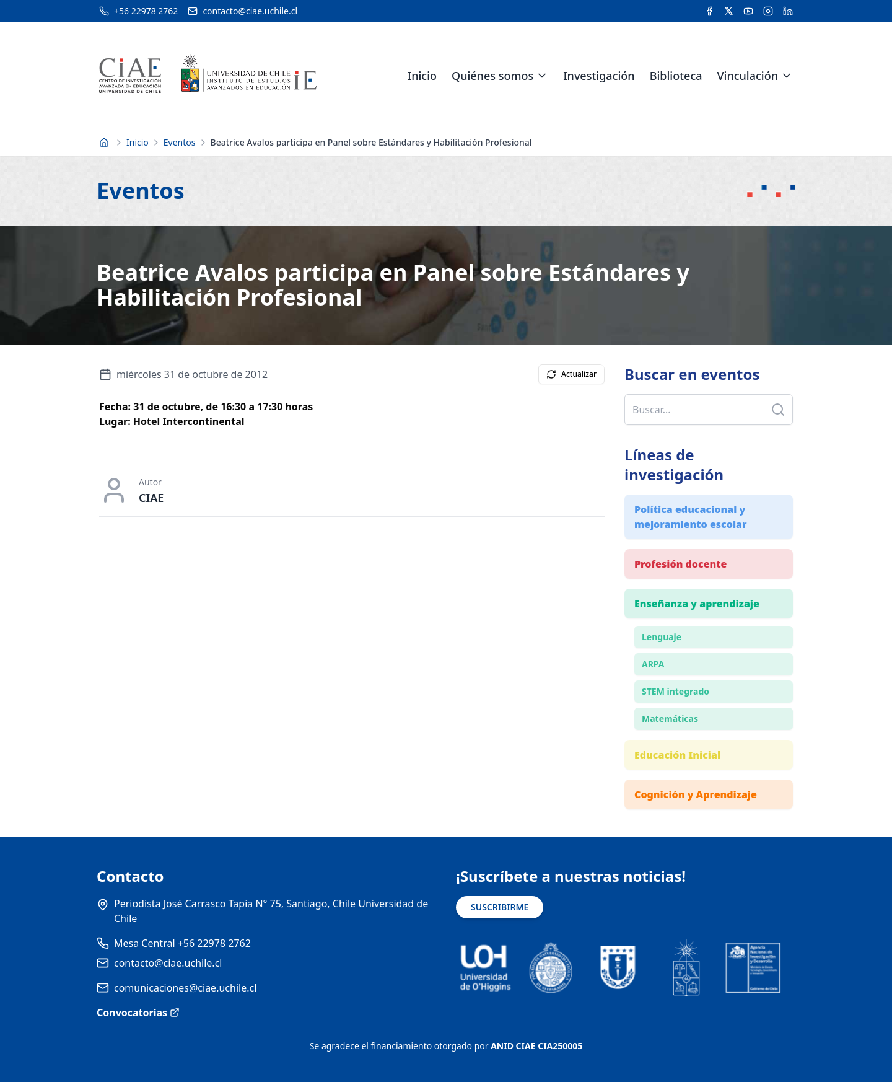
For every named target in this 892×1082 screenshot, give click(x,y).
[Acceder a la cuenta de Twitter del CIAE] (728, 11)
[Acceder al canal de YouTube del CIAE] (748, 11)
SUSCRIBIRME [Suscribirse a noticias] (499, 907)
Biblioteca (676, 75)
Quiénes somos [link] (492, 75)
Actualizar (571, 374)
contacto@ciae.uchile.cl (168, 963)
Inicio (422, 75)
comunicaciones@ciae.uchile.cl (185, 988)
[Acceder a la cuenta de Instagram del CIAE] (768, 11)
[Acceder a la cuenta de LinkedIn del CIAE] (788, 11)
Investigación (598, 75)
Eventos (180, 142)
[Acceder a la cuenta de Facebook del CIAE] (709, 11)
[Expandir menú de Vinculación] (786, 75)
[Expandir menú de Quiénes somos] (542, 75)
